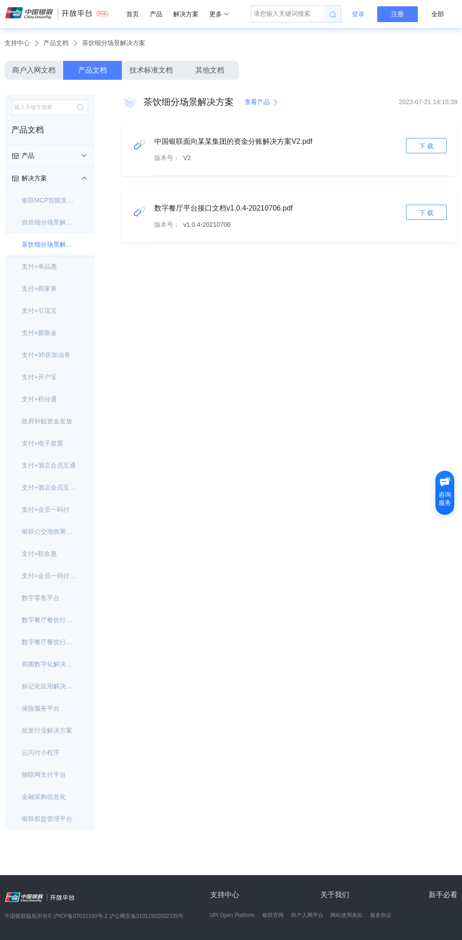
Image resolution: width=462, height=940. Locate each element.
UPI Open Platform (232, 915)
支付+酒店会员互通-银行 (50, 487)
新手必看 (443, 895)
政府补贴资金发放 (47, 421)
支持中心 (17, 43)
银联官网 (273, 915)
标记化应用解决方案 (50, 686)
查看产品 (262, 102)
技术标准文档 (151, 70)
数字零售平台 (41, 597)
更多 (219, 14)
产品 (156, 14)
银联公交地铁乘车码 (50, 531)
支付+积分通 (39, 399)
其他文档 (209, 70)
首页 (132, 14)
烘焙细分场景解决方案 (50, 222)
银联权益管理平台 (47, 818)
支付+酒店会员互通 (49, 465)
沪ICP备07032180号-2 (80, 916)
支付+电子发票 (42, 443)
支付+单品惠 (39, 266)
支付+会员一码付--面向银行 (50, 575)
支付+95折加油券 (46, 354)
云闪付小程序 (41, 752)
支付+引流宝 (39, 310)
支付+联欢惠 (39, 553)
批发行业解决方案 (47, 730)
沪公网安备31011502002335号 (146, 916)
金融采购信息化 (44, 796)
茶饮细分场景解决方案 (113, 43)
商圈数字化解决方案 (50, 664)
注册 (397, 14)
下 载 (426, 146)
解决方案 (186, 14)
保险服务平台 (41, 708)
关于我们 (334, 895)
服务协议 (381, 915)
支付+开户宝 (39, 377)
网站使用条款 (346, 915)
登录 (358, 14)
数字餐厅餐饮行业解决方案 (50, 642)
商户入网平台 (307, 915)
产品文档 (56, 43)
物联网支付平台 (44, 774)
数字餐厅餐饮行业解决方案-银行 (50, 620)
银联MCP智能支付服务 (50, 200)
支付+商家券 (39, 288)
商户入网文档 (33, 70)
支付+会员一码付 (45, 509)
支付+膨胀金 (39, 332)
